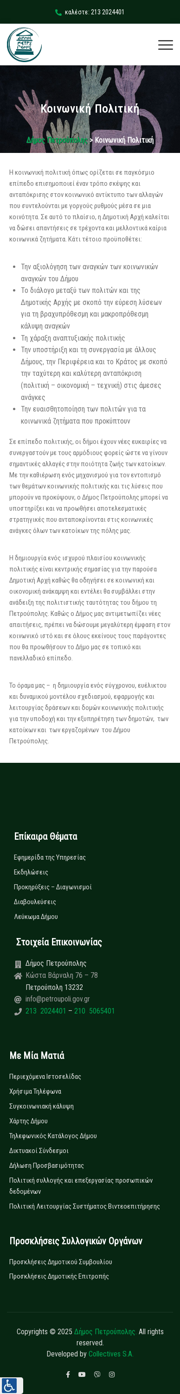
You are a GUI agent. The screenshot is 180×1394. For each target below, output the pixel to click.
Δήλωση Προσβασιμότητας (46, 1165)
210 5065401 (93, 1011)
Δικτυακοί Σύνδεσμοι (39, 1151)
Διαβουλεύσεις (35, 902)
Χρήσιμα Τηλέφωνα (35, 1091)
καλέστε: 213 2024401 (90, 12)
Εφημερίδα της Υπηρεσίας (50, 857)
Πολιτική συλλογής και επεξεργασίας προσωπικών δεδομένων (81, 1186)
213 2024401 (47, 1011)
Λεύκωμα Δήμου (36, 916)
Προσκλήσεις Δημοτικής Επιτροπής (59, 1276)
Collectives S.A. (111, 1354)
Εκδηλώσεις (31, 872)
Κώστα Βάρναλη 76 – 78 (62, 975)
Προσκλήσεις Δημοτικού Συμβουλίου (60, 1262)
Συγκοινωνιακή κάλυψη (41, 1106)
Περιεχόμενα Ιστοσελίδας (45, 1076)
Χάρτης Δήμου (28, 1121)
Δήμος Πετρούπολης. (105, 1331)
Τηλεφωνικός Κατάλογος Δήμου (53, 1136)
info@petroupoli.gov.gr (58, 999)
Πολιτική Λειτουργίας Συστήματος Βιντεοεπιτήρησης (84, 1206)
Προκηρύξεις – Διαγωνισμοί (53, 887)
